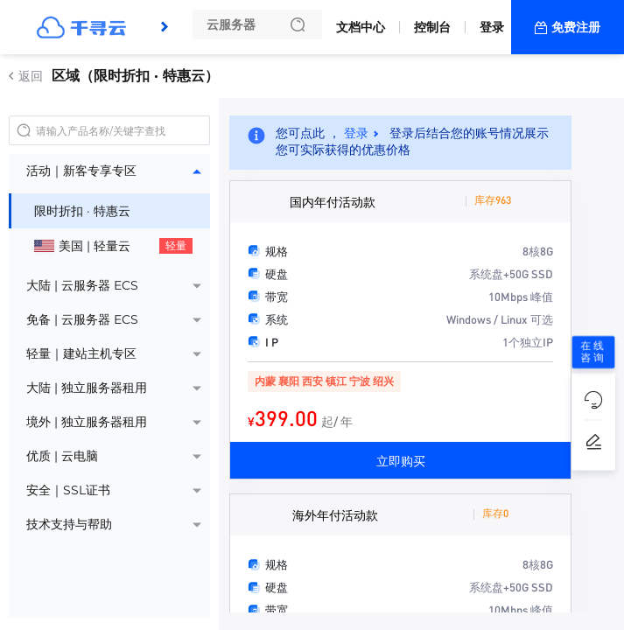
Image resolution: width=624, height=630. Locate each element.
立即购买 (400, 460)
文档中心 (360, 27)
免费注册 (575, 27)
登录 (492, 27)
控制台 (432, 27)
